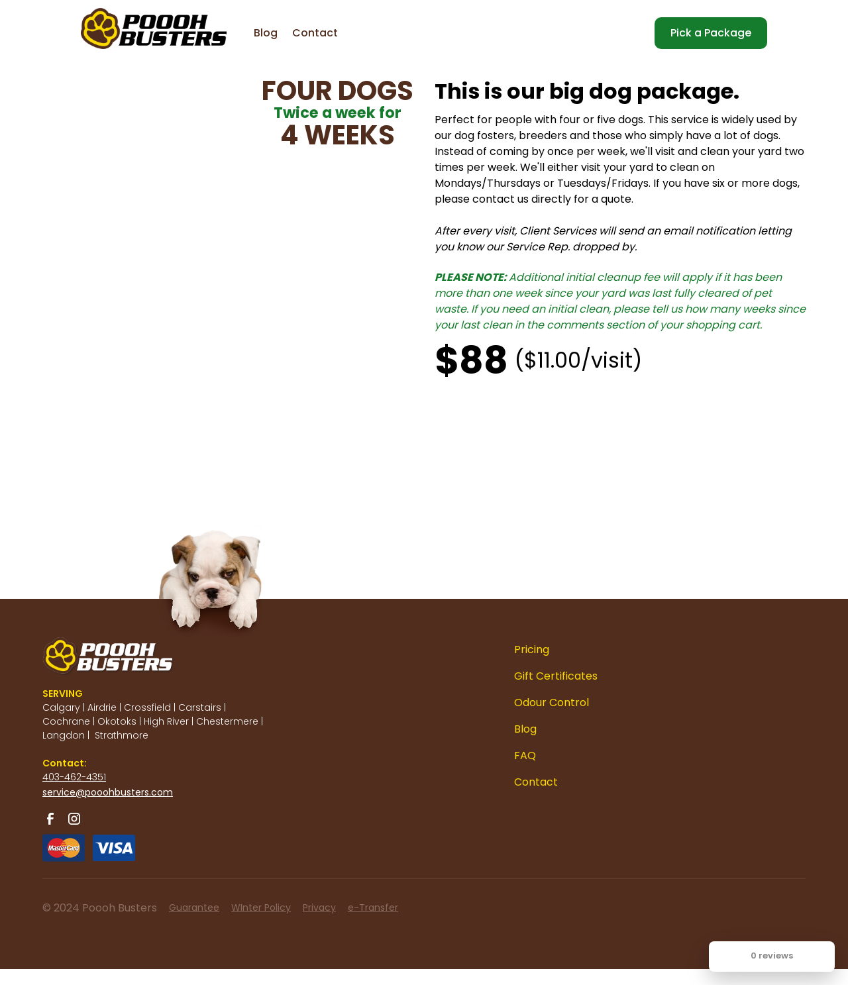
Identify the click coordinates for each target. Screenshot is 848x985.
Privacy (319, 907)
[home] (127, 19)
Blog (266, 32)
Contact (315, 32)
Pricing (531, 649)
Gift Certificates (556, 676)
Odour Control (551, 702)
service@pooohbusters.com (107, 792)
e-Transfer (373, 907)
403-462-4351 (74, 777)
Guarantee (194, 907)
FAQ (525, 755)
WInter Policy (261, 907)
